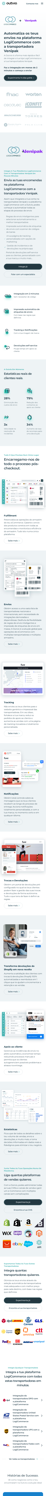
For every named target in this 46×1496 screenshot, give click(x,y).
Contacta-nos (32, 4)
